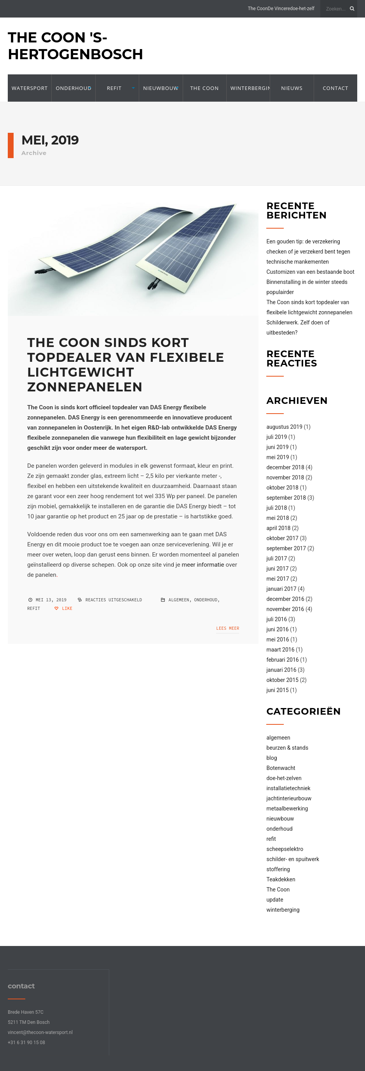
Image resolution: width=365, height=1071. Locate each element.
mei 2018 (277, 518)
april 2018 (278, 528)
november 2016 (285, 609)
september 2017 (286, 548)
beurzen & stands (287, 748)
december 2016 (285, 599)
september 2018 (286, 498)
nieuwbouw (280, 819)
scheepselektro (284, 849)
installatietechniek (288, 788)
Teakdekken (280, 879)
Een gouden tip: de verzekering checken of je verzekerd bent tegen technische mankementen (308, 251)
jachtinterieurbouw (288, 798)
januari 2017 (281, 589)
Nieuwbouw (160, 88)
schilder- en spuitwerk (292, 859)
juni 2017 (277, 568)
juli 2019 (276, 437)
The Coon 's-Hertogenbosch (75, 46)
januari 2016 (281, 670)
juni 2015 (277, 690)
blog (271, 758)
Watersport (29, 88)
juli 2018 (276, 508)
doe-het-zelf (302, 8)
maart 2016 (280, 649)
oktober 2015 (282, 680)
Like (63, 608)
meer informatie (203, 564)
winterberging (248, 88)
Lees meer (227, 628)
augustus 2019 (284, 427)
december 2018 (285, 467)
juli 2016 (276, 619)
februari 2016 (282, 660)
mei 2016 (277, 639)
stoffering (278, 869)
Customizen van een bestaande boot (310, 272)
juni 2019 (277, 447)
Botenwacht (280, 768)
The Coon (258, 8)
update (274, 900)
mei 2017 (277, 579)
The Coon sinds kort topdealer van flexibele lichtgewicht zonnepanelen (125, 365)
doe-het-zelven (283, 778)
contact (335, 88)
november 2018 (285, 477)
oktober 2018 (282, 487)
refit (114, 88)
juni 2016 (277, 629)
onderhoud (73, 88)
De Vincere (279, 8)
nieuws (291, 88)
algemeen (179, 599)
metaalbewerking (287, 808)
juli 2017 (276, 558)
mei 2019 (277, 457)
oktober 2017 (282, 538)
